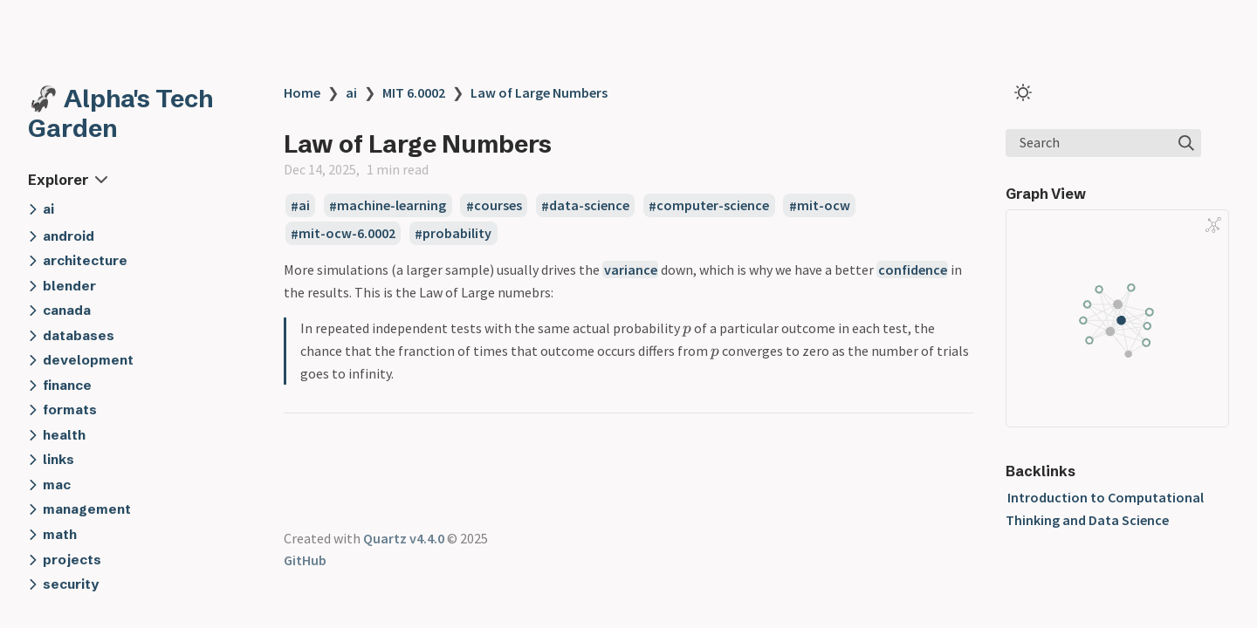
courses (498, 206)
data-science (589, 206)
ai (351, 92)
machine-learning (391, 206)
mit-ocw (823, 206)
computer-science (712, 206)
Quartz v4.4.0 (403, 538)
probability (456, 233)
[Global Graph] (1213, 225)
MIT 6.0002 (413, 92)
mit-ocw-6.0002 (347, 233)
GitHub (305, 560)
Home (302, 92)
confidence (912, 269)
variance (630, 269)
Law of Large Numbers (539, 92)
